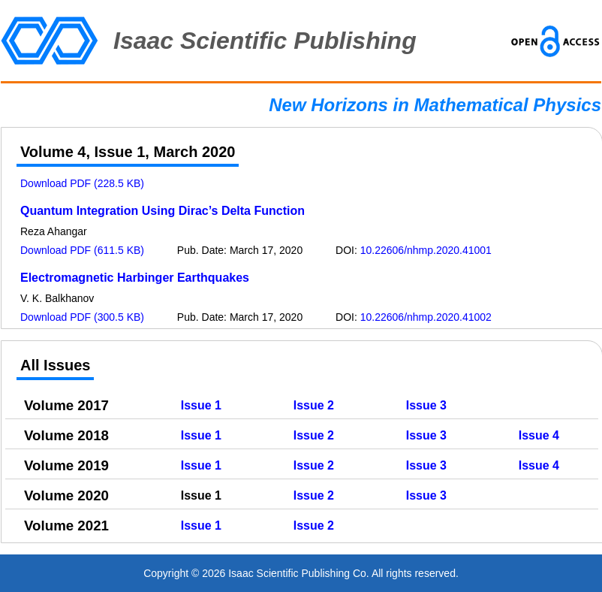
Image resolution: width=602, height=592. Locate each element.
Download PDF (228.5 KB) (82, 183)
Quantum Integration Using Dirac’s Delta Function (162, 210)
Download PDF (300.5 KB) (82, 317)
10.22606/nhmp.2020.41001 (426, 250)
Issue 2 (313, 405)
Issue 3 (426, 405)
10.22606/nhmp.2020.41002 (426, 317)
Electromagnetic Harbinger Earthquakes (134, 277)
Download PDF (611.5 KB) (82, 250)
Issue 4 (539, 435)
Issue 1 (201, 405)
